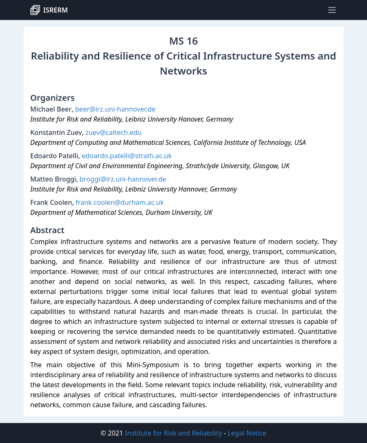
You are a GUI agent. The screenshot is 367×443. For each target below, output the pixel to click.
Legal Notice (246, 433)
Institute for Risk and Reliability (173, 433)
